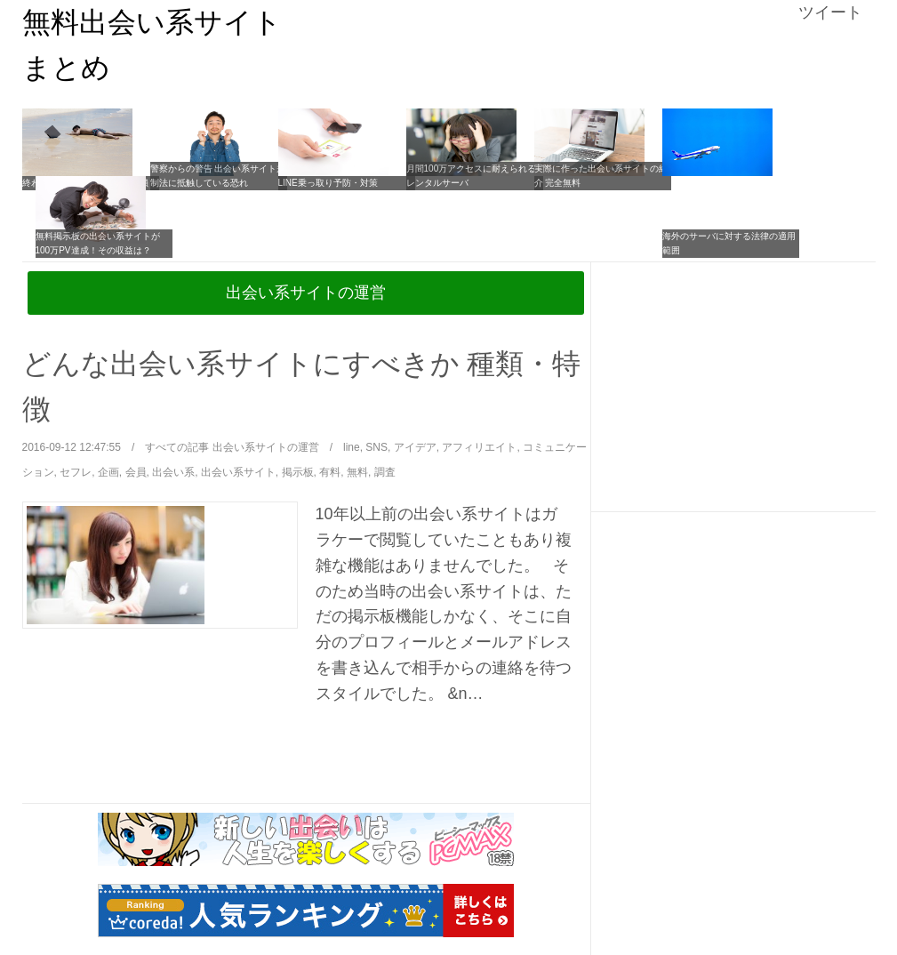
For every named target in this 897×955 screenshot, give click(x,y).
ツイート (830, 12)
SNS (376, 447)
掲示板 (298, 472)
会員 (136, 472)
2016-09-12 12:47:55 (71, 447)
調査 (385, 472)
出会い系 (173, 472)
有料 (329, 472)
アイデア (415, 447)
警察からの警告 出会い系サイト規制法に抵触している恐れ (218, 176)
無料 (357, 472)
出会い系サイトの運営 (306, 292)
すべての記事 (177, 447)
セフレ (76, 472)
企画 (108, 472)
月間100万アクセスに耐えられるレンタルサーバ (471, 176)
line (351, 447)
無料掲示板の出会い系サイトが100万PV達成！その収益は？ (98, 243)
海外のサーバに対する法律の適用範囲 (729, 243)
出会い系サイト (238, 472)
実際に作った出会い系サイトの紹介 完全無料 (601, 176)
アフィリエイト (479, 447)
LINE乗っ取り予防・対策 (328, 183)
